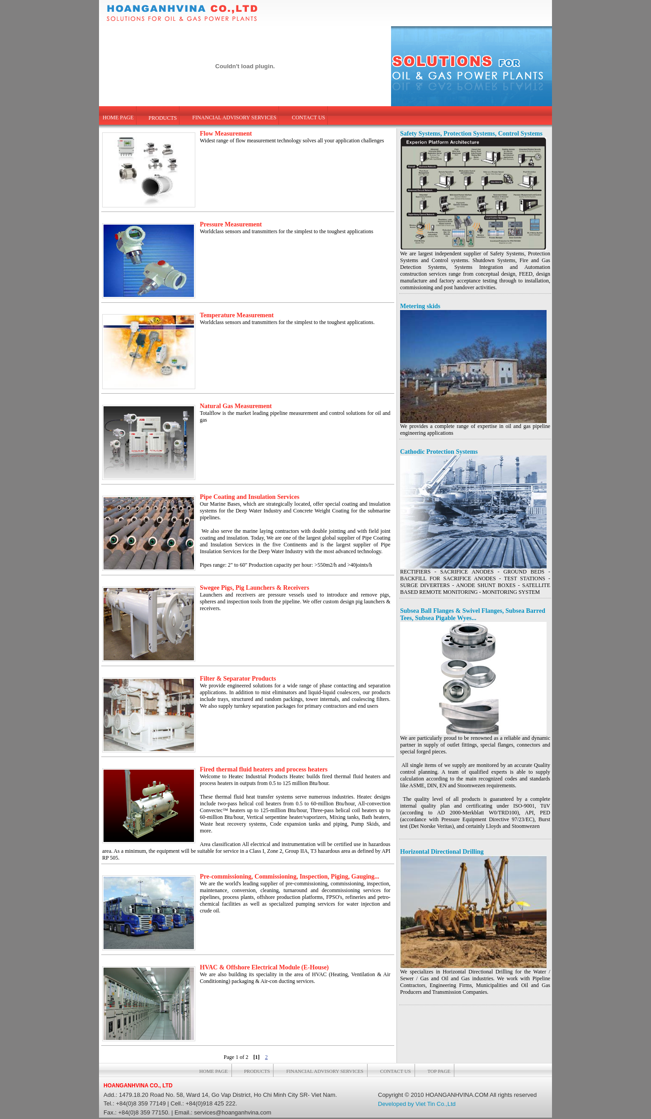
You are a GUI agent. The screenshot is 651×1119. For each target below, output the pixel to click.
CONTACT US (308, 117)
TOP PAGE (439, 1071)
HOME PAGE (118, 117)
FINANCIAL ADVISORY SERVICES (234, 117)
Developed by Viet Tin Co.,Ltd (417, 1103)
